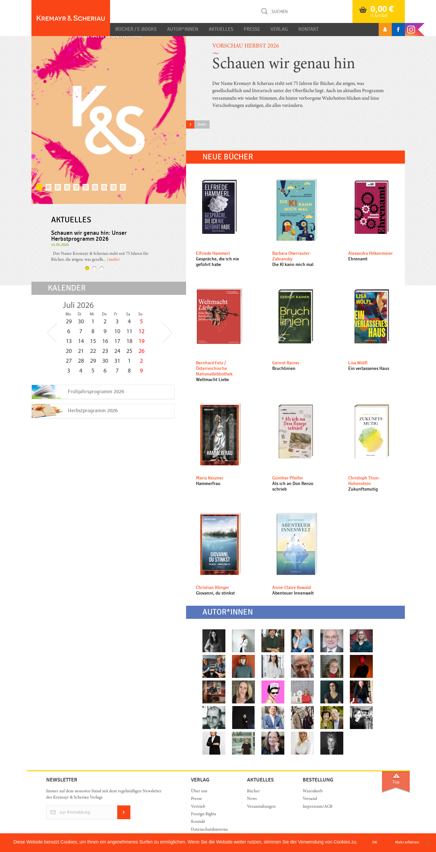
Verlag (279, 29)
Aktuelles (221, 29)
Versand (310, 799)
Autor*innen (182, 29)
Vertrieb (198, 807)
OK (374, 842)
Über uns (199, 791)
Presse (252, 29)
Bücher (253, 791)
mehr (202, 124)
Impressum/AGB (317, 807)
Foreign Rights (203, 814)
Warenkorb (313, 791)
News (252, 799)
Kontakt (308, 29)
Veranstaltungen (261, 807)
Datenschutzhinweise (209, 830)
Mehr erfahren (407, 842)
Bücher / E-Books (136, 29)
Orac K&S (70, 18)
